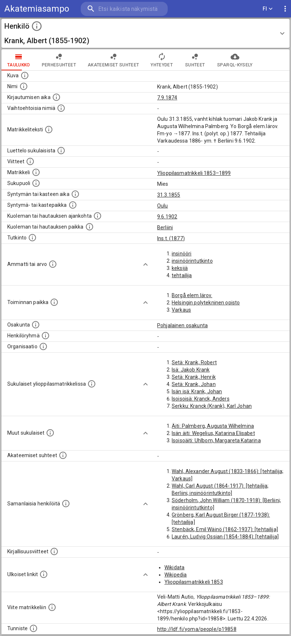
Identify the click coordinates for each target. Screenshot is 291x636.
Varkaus (181, 310)
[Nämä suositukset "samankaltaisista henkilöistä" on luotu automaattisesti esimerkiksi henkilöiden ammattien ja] (66, 503)
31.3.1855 (168, 195)
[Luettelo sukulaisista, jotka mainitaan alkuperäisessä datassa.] (61, 150)
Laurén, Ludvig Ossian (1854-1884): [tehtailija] (225, 536)
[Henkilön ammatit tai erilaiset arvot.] (53, 264)
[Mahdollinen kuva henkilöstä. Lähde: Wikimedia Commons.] (25, 75)
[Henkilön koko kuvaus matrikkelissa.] (49, 129)
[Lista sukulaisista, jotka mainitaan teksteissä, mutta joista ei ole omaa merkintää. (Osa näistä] (50, 433)
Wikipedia (175, 575)
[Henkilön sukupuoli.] (36, 183)
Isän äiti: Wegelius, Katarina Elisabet (213, 433)
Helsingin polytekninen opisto (206, 302)
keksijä (180, 268)
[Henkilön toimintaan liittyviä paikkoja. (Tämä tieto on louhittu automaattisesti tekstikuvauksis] (54, 302)
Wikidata (174, 567)
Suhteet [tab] (195, 59)
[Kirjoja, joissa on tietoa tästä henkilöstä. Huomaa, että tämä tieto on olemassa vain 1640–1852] (54, 551)
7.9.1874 (167, 97)
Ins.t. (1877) (171, 238)
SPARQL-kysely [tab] (234, 59)
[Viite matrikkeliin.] (52, 607)
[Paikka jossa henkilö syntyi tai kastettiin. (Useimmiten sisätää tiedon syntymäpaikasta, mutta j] (73, 205)
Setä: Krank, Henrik (194, 377)
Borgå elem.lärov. (192, 295)
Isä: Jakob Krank (191, 370)
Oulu (162, 206)
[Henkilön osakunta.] (35, 325)
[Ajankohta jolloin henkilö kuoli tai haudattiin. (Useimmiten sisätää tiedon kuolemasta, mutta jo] (97, 216)
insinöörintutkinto (192, 261)
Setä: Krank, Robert (194, 362)
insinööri (181, 254)
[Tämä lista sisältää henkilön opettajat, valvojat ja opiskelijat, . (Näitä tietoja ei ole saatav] (63, 455)
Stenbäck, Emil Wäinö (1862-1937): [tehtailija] (225, 529)
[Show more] (145, 264)
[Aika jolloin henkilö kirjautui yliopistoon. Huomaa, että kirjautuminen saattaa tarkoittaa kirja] (56, 97)
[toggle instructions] (37, 26)
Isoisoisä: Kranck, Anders (201, 399)
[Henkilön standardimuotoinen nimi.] (23, 86)
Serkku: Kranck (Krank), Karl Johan (212, 406)
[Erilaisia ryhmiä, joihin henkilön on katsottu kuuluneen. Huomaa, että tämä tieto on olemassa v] (45, 335)
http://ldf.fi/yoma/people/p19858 (196, 629)
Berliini (165, 227)
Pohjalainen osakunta (182, 325)
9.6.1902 (167, 216)
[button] (145, 33)
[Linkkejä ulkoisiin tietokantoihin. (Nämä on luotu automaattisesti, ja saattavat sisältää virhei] (43, 574)
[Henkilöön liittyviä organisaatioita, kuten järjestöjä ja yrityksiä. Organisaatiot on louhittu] (43, 346)
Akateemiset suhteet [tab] (113, 59)
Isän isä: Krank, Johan (197, 391)
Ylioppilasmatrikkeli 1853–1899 (194, 173)
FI (267, 9)
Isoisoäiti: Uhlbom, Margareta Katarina (216, 440)
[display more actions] (285, 9)
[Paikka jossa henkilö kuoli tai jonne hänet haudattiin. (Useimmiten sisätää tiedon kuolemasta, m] (89, 227)
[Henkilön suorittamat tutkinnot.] (32, 237)
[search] (124, 9)
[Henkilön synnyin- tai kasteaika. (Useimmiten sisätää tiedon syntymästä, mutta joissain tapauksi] (75, 194)
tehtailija (182, 275)
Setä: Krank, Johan (194, 384)
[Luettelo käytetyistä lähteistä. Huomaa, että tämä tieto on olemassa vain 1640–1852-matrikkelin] (30, 161)
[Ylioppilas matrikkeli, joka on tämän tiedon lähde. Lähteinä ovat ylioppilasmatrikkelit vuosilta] (36, 172)
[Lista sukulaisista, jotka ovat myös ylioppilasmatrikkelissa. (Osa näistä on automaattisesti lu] (91, 384)
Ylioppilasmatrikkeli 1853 (193, 582)
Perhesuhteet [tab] (59, 59)
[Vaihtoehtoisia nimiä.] (61, 108)
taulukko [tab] (18, 59)
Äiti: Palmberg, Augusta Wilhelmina (213, 426)
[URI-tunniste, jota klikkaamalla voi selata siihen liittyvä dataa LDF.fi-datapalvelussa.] (33, 628)
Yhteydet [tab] (162, 59)
